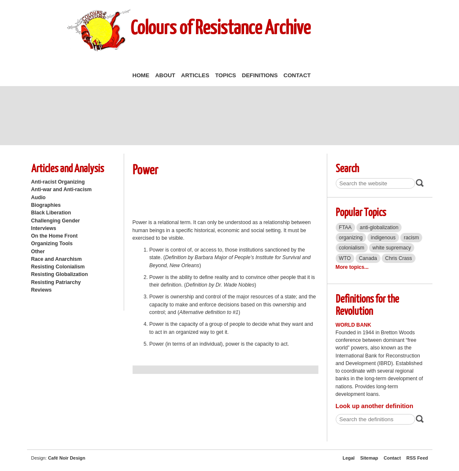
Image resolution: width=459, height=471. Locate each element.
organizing (351, 238)
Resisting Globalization (59, 274)
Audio (38, 197)
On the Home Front (54, 236)
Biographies (46, 205)
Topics (225, 75)
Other (38, 251)
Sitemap (369, 457)
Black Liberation (51, 213)
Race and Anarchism (56, 259)
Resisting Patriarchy (56, 282)
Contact (296, 75)
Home (141, 75)
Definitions (260, 75)
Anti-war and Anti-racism (61, 189)
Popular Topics (361, 211)
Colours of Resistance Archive (220, 26)
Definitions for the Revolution (367, 304)
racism (411, 238)
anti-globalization (379, 227)
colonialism (351, 248)
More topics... (352, 267)
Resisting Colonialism (58, 267)
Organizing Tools (52, 243)
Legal (348, 457)
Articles (195, 75)
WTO (345, 258)
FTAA (345, 227)
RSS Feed (417, 457)
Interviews (44, 228)
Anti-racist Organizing (58, 182)
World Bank (354, 325)
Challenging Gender (55, 221)
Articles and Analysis (67, 167)
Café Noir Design (66, 457)
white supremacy (391, 248)
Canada (368, 258)
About (165, 75)
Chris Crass (398, 258)
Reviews (41, 290)
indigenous (383, 238)
